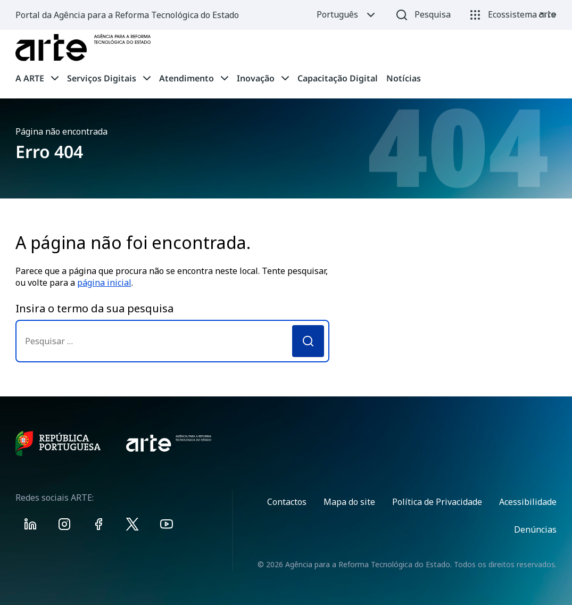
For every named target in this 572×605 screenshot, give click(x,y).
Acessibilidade (528, 502)
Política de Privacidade (437, 502)
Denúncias (535, 529)
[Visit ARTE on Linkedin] (30, 526)
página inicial (104, 282)
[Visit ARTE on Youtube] (166, 526)
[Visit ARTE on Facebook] (98, 526)
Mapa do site (349, 502)
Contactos (286, 502)
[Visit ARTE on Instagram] (64, 526)
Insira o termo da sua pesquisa (94, 308)
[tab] (37, 78)
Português (347, 15)
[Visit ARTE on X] (132, 526)
